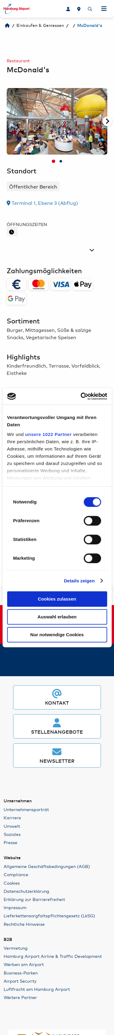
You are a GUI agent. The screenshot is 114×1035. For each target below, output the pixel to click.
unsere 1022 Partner (48, 434)
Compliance (16, 874)
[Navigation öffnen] (104, 8)
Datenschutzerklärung (26, 891)
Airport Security (20, 981)
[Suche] (90, 9)
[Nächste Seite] (107, 121)
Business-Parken (21, 972)
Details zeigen (79, 580)
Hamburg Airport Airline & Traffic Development (53, 956)
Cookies (12, 883)
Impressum (15, 907)
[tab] (53, 161)
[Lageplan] (79, 9)
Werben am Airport (24, 964)
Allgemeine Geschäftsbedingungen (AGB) (47, 866)
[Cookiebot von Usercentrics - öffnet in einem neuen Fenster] (81, 396)
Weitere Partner (20, 997)
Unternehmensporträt (26, 809)
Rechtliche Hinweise (24, 924)
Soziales (12, 834)
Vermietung (16, 948)
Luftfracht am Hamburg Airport (37, 989)
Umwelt (12, 826)
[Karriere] (68, 9)
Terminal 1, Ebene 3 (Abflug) (42, 202)
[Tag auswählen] (52, 250)
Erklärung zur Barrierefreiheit (34, 899)
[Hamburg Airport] (7, 25)
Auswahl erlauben (56, 616)
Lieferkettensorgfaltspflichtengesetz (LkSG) (49, 915)
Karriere (12, 817)
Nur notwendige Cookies (57, 634)
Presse (10, 842)
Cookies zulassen (57, 598)
